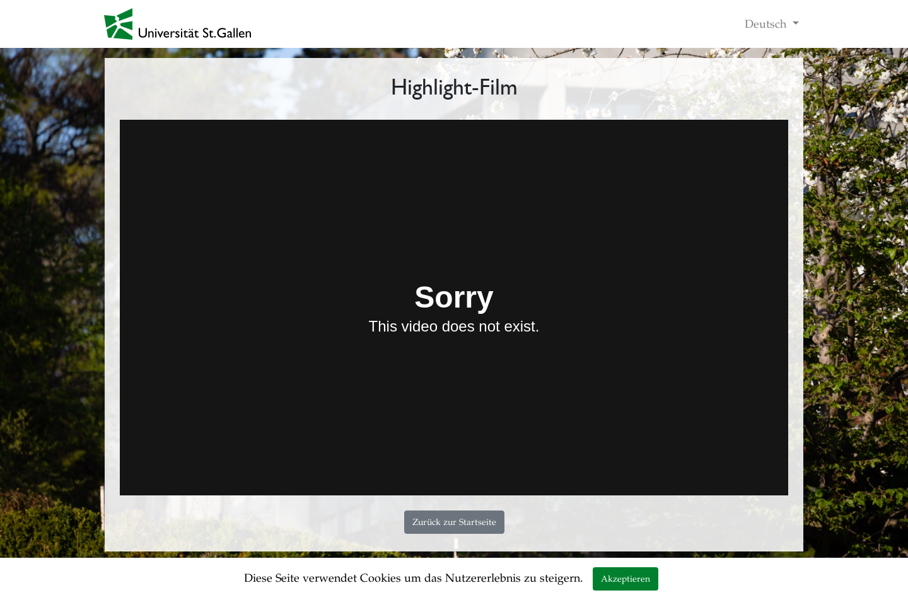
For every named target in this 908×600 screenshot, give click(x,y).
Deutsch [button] (767, 24)
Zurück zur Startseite (454, 522)
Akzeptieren (625, 579)
